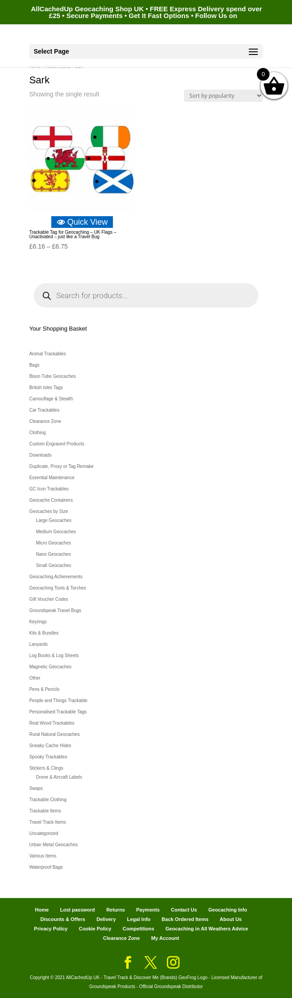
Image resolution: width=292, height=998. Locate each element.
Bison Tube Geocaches (52, 376)
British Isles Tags (46, 387)
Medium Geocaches (56, 531)
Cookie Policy (95, 928)
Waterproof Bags (46, 867)
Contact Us (184, 909)
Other (34, 678)
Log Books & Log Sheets (54, 655)
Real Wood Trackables (51, 723)
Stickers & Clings (46, 768)
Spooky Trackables (48, 756)
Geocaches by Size (48, 511)
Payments (148, 909)
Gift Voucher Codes (48, 599)
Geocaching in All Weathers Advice (207, 928)
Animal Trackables (47, 353)
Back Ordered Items (185, 919)
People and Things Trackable (58, 700)
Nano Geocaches (53, 554)
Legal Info (138, 919)
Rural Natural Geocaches (54, 734)
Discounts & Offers (62, 919)
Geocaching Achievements (55, 576)
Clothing (37, 432)
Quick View (82, 222)
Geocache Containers (51, 500)
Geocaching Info (227, 909)
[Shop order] (223, 96)
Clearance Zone (45, 421)
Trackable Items (45, 810)
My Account (165, 938)
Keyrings (38, 621)
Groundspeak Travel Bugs (55, 610)
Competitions (138, 928)
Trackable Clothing (48, 799)
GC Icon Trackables (49, 488)
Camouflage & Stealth (51, 398)
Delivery (106, 919)
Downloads (40, 455)
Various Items (42, 855)
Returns (115, 909)
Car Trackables (44, 410)
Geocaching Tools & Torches (57, 587)
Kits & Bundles (43, 633)
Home (42, 909)
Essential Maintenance (52, 477)
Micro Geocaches (53, 542)
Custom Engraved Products (56, 443)
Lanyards (38, 644)
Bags (34, 365)
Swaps (36, 788)
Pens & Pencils (44, 689)
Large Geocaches (54, 520)
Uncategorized (43, 833)
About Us (231, 919)
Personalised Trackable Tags (58, 711)
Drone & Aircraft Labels (59, 777)
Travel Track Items (47, 822)
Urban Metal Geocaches (53, 844)
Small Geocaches (53, 565)
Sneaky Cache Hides (50, 745)
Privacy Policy (51, 928)
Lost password (77, 909)
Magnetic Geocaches (50, 666)
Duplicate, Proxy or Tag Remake (61, 466)
